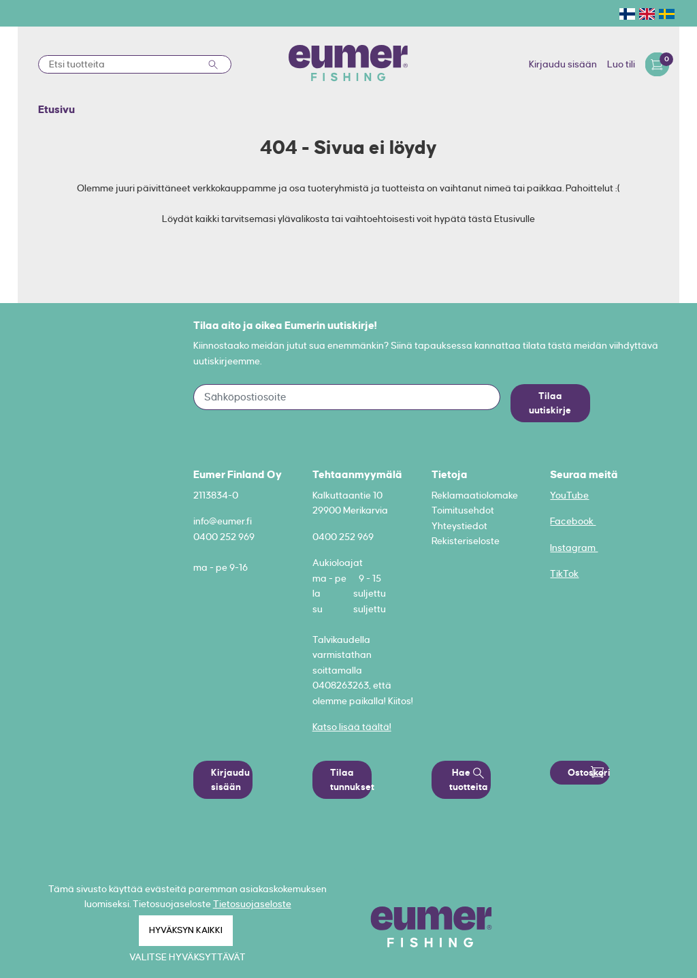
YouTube (569, 495)
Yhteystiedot (459, 525)
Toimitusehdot (463, 510)
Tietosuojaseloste (252, 903)
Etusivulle (514, 218)
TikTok (564, 573)
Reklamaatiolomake (475, 495)
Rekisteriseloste (466, 540)
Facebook (573, 521)
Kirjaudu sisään (563, 64)
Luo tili (621, 64)
